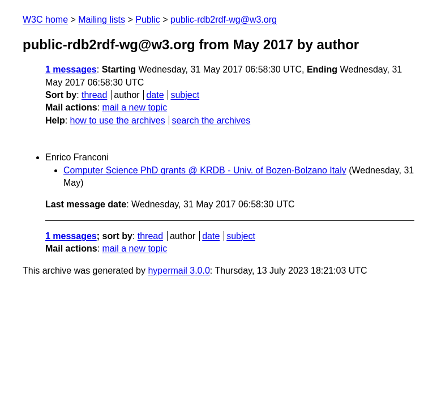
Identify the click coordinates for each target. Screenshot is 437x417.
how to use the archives (117, 120)
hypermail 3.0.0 (178, 270)
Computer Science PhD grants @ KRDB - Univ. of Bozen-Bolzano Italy (204, 170)
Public (147, 19)
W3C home (45, 19)
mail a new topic (134, 107)
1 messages (71, 69)
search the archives (211, 120)
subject (184, 95)
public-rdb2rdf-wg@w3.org (223, 19)
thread (94, 95)
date (155, 95)
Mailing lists (101, 19)
